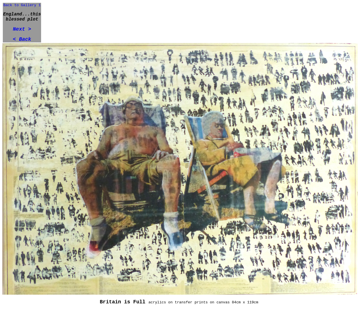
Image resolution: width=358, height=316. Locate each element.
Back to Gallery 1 (22, 5)
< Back (22, 39)
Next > (22, 29)
